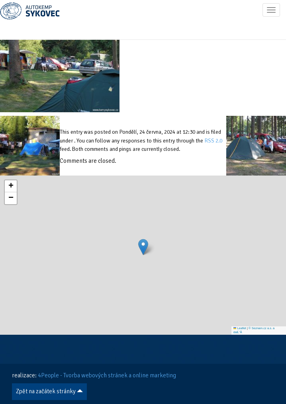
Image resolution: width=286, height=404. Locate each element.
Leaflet (239, 328)
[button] (143, 247)
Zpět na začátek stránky (49, 391)
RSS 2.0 (213, 140)
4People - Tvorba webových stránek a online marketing (107, 375)
